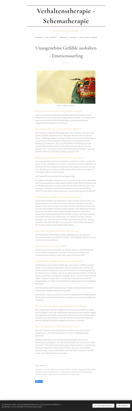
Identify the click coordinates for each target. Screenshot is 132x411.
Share (39, 381)
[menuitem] (35, 37)
